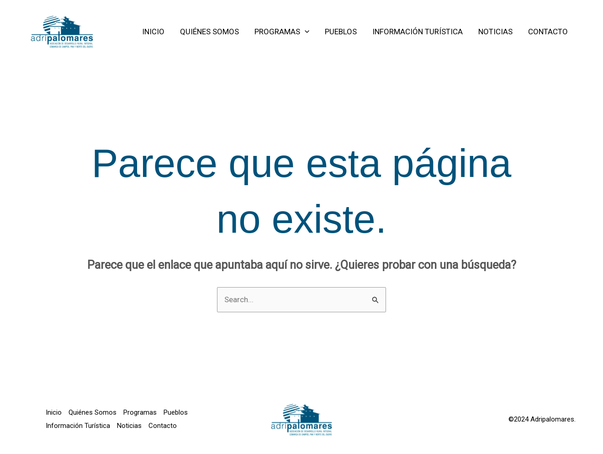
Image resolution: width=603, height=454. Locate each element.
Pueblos (176, 412)
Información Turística (78, 426)
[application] (304, 31)
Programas (140, 412)
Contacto (162, 426)
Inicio (54, 412)
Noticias (129, 426)
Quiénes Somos (92, 412)
